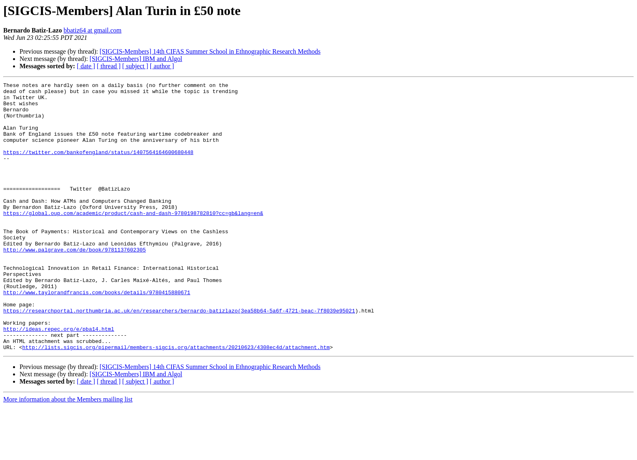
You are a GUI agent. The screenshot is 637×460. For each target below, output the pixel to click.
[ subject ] (135, 66)
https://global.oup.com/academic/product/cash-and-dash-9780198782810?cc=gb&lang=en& (133, 239)
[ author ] (162, 66)
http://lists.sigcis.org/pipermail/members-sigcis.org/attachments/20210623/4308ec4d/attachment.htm (176, 400)
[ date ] (86, 66)
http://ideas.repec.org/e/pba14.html (58, 378)
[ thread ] (109, 66)
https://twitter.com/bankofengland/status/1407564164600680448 (98, 166)
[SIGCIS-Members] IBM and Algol (135, 58)
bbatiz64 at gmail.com (92, 30)
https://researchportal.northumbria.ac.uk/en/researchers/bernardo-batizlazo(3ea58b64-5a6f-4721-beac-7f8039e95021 (179, 356)
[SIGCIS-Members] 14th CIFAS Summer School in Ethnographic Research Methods (210, 51)
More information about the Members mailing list (67, 452)
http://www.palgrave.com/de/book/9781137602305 (74, 283)
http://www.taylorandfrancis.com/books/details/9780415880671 (96, 334)
